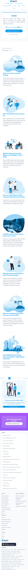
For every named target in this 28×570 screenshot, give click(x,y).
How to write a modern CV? (8, 440)
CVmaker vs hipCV (20, 564)
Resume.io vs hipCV (12, 549)
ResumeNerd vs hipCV (15, 566)
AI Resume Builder (5, 495)
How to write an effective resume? (9, 437)
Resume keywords (6, 445)
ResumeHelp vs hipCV (6, 566)
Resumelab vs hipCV (17, 561)
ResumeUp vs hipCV (5, 564)
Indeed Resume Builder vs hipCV (8, 554)
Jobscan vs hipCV (21, 559)
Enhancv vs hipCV (13, 559)
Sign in (14, 7)
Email (3, 534)
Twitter (3, 536)
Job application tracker (6, 509)
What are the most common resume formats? (11, 467)
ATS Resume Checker (7, 456)
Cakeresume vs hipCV (6, 557)
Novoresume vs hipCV (21, 549)
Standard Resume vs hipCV (7, 567)
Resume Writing (6, 483)
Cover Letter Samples (6, 507)
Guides (14, 5)
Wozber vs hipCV (12, 562)
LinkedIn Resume (6, 485)
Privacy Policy (4, 525)
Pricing (23, 5)
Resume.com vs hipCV (6, 551)
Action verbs (5, 475)
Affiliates (3, 529)
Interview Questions (6, 461)
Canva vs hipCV (5, 549)
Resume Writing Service (6, 521)
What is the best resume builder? (9, 477)
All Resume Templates (20, 495)
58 (23, 378)
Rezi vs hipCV (18, 562)
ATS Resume (5, 451)
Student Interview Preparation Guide (10, 488)
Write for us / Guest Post (6, 527)
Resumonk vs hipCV (5, 559)
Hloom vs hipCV (13, 564)
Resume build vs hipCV (15, 551)
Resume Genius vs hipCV (6, 552)
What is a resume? (6, 435)
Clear (11, 50)
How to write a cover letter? (8, 443)
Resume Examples (9, 3)
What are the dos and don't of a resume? (10, 464)
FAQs (3, 538)
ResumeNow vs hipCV (16, 552)
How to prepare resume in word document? (11, 459)
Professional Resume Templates (20, 504)
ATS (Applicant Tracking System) (9, 448)
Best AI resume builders (7, 480)
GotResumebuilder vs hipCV (7, 561)
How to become (6, 453)
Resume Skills (4, 505)
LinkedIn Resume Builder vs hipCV (8, 556)
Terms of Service (5, 523)
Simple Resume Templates (21, 501)
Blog (19, 5)
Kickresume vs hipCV (15, 557)
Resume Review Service (6, 519)
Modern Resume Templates (21, 506)
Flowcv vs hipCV (5, 562)
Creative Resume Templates (19, 498)
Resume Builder (5, 497)
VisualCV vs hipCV (19, 556)
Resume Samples (19, 3)
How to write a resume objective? (9, 469)
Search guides (5, 50)
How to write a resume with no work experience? (12, 472)
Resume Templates (7, 5)
